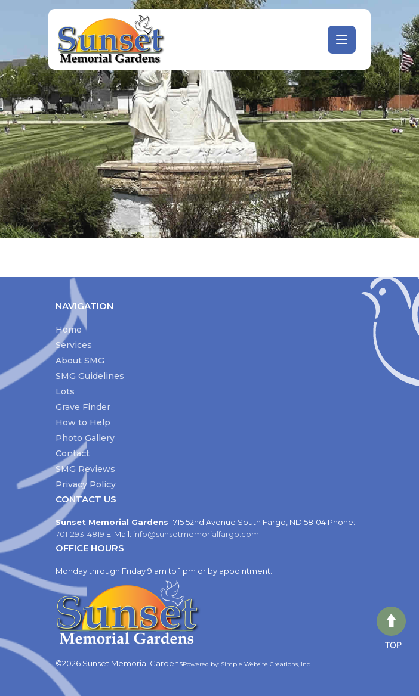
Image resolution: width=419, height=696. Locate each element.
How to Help (83, 422)
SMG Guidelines (90, 376)
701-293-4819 (81, 534)
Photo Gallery (85, 438)
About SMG (80, 360)
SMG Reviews (85, 469)
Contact (73, 453)
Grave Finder (83, 407)
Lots (65, 391)
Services (74, 345)
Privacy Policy (86, 484)
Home (69, 329)
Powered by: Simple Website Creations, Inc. (247, 664)
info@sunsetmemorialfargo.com (196, 534)
